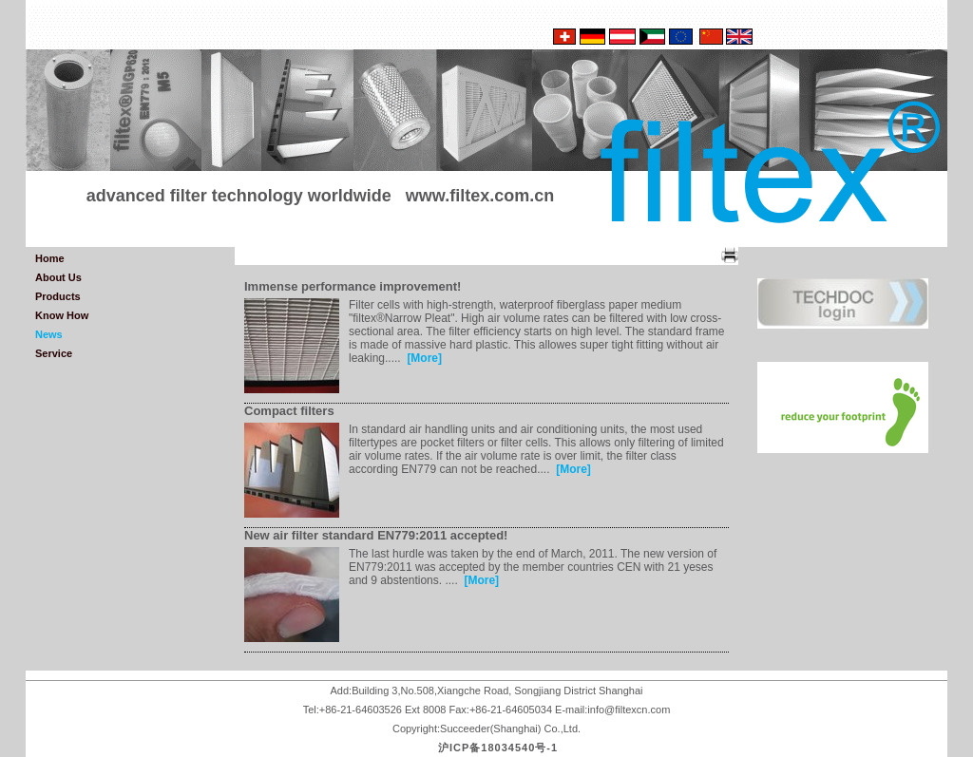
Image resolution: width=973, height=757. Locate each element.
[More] (424, 358)
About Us (58, 277)
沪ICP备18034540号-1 (498, 747)
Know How (61, 315)
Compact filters (289, 411)
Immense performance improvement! (352, 286)
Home (50, 258)
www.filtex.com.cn (480, 195)
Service (53, 353)
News (49, 334)
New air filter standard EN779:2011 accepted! (375, 535)
